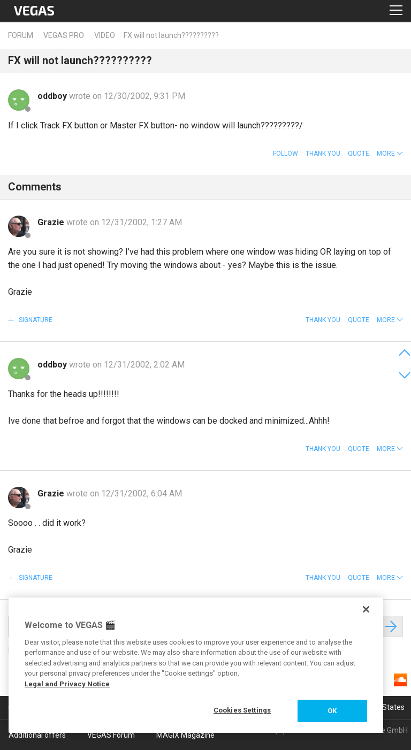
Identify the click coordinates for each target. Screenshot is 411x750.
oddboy (53, 96)
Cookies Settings (242, 710)
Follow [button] (285, 153)
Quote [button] (358, 153)
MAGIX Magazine (185, 735)
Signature (34, 320)
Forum (20, 35)
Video (104, 35)
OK (332, 711)
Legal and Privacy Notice (67, 684)
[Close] (366, 609)
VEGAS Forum (111, 735)
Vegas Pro (63, 35)
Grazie (51, 222)
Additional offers (37, 735)
